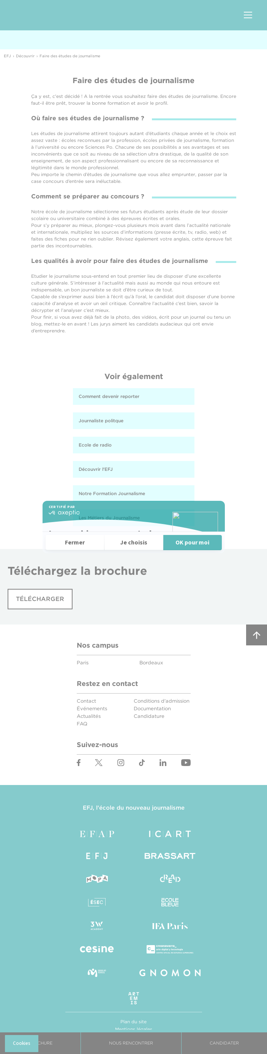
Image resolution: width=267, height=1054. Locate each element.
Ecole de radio (95, 445)
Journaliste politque (101, 420)
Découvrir (25, 55)
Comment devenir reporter (109, 396)
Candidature (149, 716)
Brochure (40, 1043)
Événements (92, 708)
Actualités (89, 716)
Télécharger (40, 599)
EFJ (50, 15)
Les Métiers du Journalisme (109, 518)
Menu (248, 15)
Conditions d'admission (162, 701)
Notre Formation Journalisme (112, 493)
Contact (86, 701)
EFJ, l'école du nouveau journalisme (134, 807)
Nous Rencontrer (131, 1043)
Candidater (224, 1043)
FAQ (82, 724)
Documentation (152, 708)
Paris (82, 662)
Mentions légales (133, 1029)
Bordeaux (151, 662)
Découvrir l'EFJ (96, 469)
